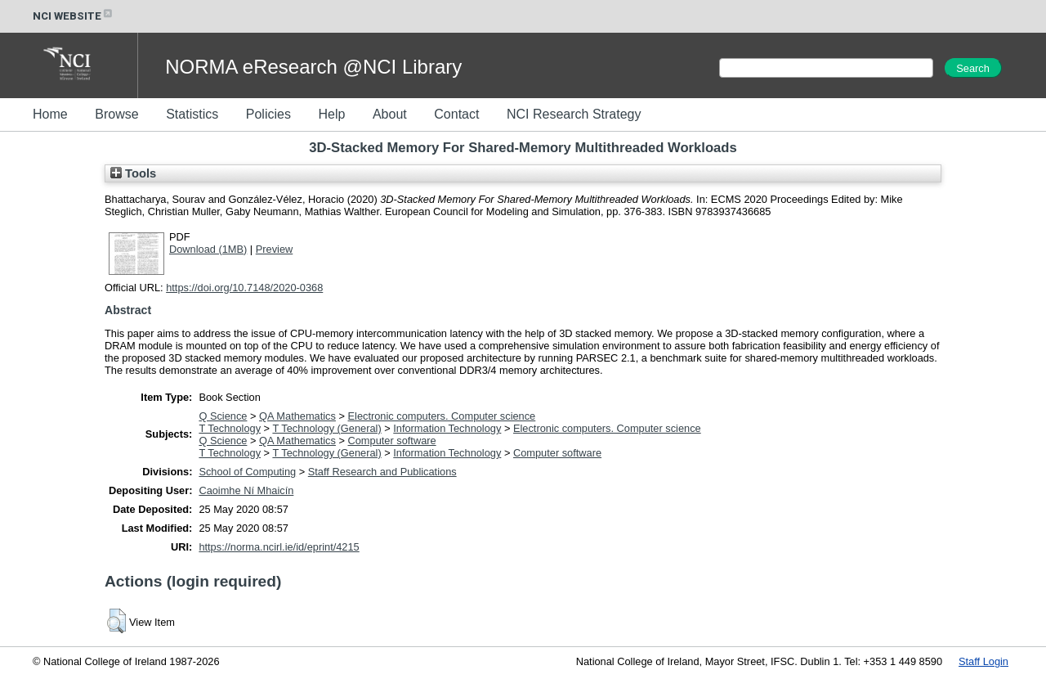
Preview (274, 249)
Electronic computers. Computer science (442, 416)
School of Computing (247, 471)
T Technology (230, 428)
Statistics (192, 114)
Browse (116, 114)
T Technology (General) (326, 428)
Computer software (392, 440)
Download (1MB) (208, 249)
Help (331, 114)
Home (50, 114)
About (390, 114)
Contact (456, 114)
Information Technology (447, 428)
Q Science (223, 416)
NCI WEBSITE (73, 16)
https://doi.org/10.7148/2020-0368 (244, 287)
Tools (133, 173)
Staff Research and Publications (382, 471)
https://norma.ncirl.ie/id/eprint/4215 (279, 547)
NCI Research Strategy (574, 114)
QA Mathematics (297, 416)
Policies (268, 114)
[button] (116, 621)
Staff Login (983, 661)
